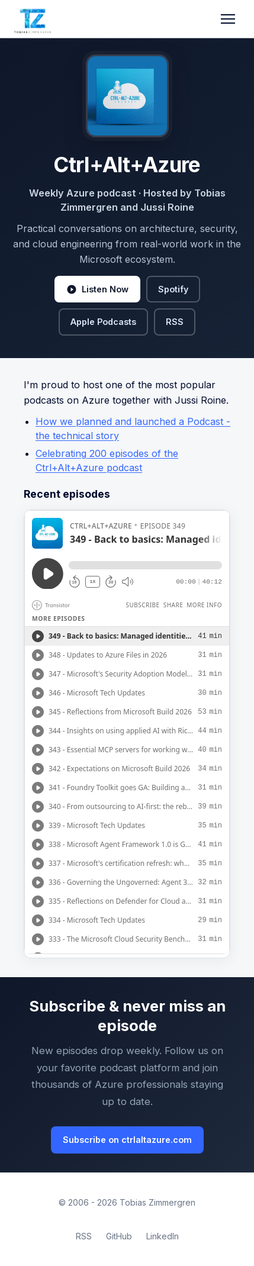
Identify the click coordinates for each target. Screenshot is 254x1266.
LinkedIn (162, 1236)
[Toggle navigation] (228, 19)
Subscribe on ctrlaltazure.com (127, 1140)
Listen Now (97, 289)
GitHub (119, 1236)
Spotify (173, 289)
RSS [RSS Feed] (84, 1236)
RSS (175, 322)
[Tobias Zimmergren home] (32, 19)
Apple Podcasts (103, 322)
